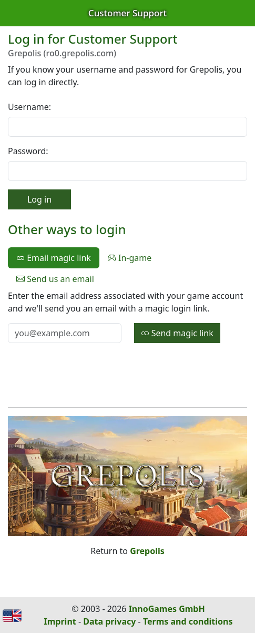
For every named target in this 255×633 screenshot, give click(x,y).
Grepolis (147, 551)
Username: (29, 107)
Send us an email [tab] (55, 279)
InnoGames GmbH (167, 609)
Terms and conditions (188, 621)
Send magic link (177, 333)
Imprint (60, 621)
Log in (39, 199)
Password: (28, 151)
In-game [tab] (129, 258)
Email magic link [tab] (53, 258)
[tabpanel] (127, 316)
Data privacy (109, 621)
